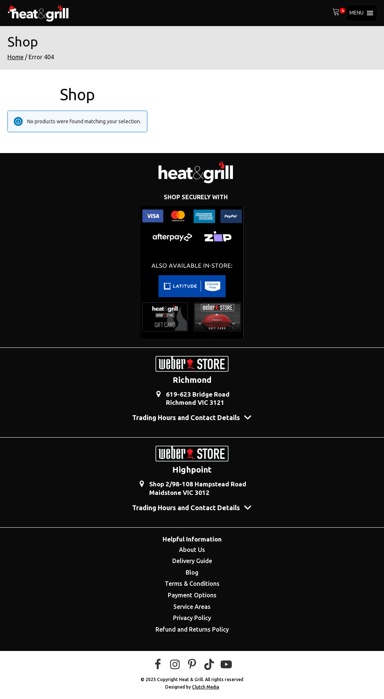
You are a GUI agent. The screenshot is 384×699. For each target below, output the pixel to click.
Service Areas (192, 606)
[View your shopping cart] (336, 13)
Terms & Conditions (192, 583)
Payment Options (192, 595)
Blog (192, 572)
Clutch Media (205, 686)
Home (15, 57)
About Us (192, 549)
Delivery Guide (192, 560)
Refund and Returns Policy (192, 629)
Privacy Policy (192, 617)
